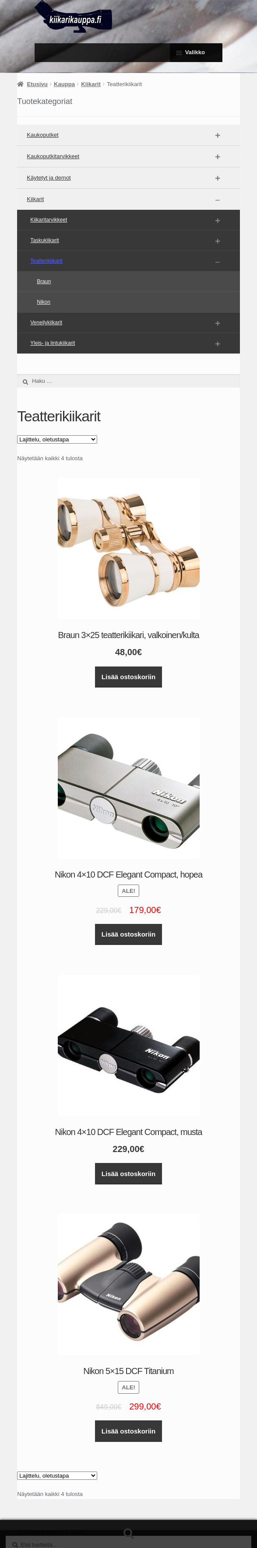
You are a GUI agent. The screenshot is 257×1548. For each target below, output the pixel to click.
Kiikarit (91, 84)
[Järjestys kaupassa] (57, 439)
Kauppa (64, 84)
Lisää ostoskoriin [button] (128, 676)
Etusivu (37, 84)
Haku (128, 1534)
